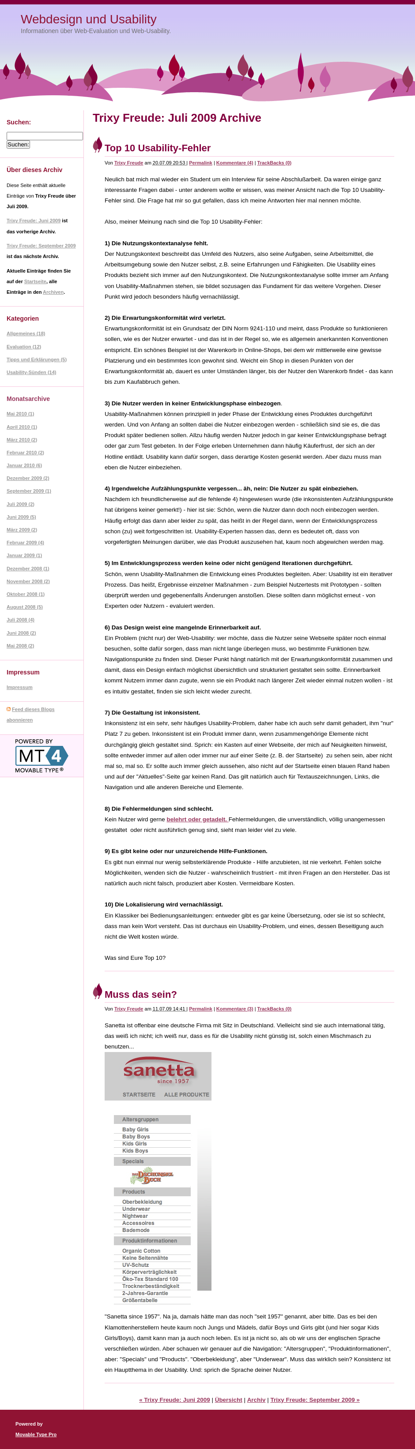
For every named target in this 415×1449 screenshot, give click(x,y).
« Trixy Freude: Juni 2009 (174, 1400)
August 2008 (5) (25, 607)
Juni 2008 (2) (21, 633)
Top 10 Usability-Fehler (158, 148)
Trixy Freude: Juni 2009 (33, 220)
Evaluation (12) (24, 346)
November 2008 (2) (28, 581)
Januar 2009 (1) (24, 555)
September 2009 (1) (29, 491)
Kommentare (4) (234, 162)
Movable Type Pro (36, 1434)
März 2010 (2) (22, 439)
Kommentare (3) (234, 1008)
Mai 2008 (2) (20, 645)
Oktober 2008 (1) (26, 594)
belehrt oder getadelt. (197, 819)
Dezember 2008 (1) (28, 568)
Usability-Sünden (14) (31, 372)
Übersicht (228, 1400)
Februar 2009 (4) (25, 542)
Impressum (20, 687)
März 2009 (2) (22, 529)
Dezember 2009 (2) (28, 478)
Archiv (256, 1400)
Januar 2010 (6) (24, 465)
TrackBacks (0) (274, 162)
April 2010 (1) (22, 427)
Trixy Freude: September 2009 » (314, 1400)
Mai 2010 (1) (20, 413)
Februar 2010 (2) (25, 452)
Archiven (53, 292)
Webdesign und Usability (89, 19)
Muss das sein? (141, 994)
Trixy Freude (128, 162)
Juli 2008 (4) (20, 619)
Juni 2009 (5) (21, 517)
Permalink (200, 162)
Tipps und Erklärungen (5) (37, 359)
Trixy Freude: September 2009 (41, 245)
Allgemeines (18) (26, 333)
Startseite (35, 281)
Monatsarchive (28, 398)
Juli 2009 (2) (20, 504)
